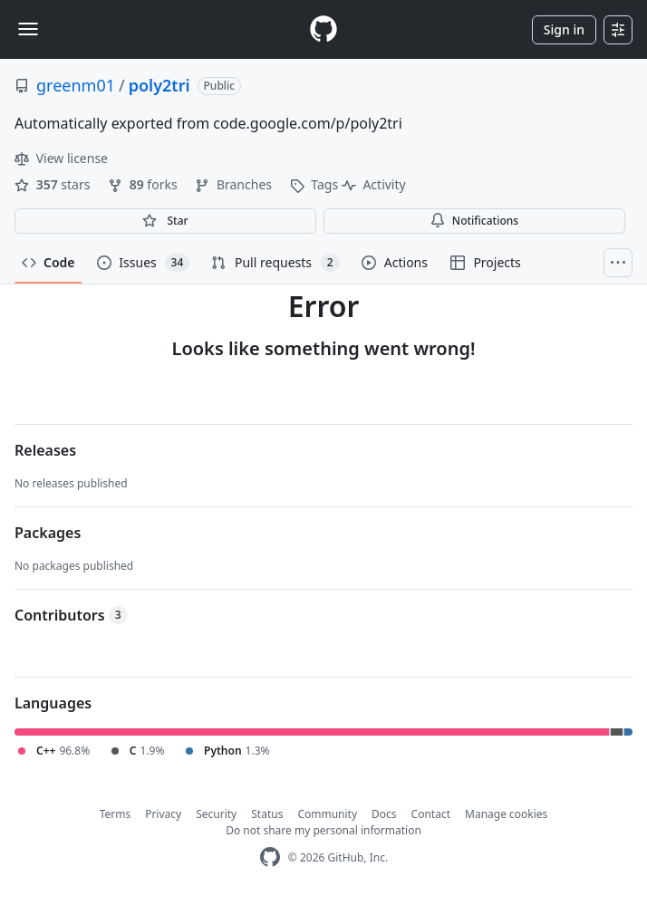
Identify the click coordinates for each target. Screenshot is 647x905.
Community (327, 814)
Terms (115, 814)
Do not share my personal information (323, 830)
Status (267, 814)
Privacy (163, 814)
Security (216, 814)
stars (53, 184)
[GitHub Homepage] (270, 857)
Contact (430, 814)
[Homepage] (323, 29)
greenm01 (75, 85)
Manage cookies (506, 814)
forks (144, 184)
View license (61, 158)
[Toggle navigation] (28, 29)
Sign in (564, 29)
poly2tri (159, 85)
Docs (384, 814)
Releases (45, 450)
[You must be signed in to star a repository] (165, 221)
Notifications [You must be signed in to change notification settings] (474, 220)
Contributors (71, 615)
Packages (47, 533)
